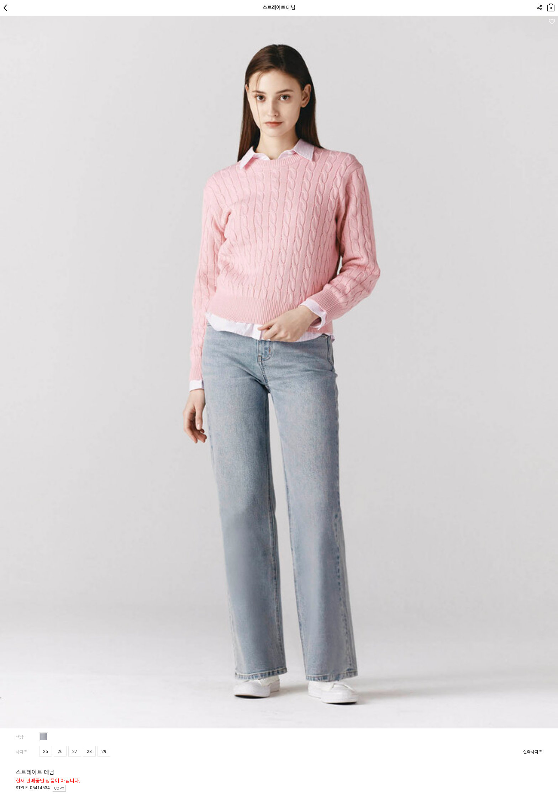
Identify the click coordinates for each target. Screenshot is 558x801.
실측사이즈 (532, 751)
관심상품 (552, 21)
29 (103, 751)
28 (89, 751)
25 (45, 751)
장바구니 (551, 5)
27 (74, 751)
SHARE (539, 8)
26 (60, 751)
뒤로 (7, 8)
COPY (59, 788)
